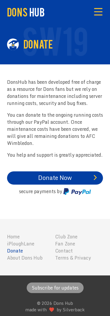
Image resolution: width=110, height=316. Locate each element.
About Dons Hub (25, 258)
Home (13, 236)
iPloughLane (20, 244)
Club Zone (66, 236)
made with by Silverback (55, 309)
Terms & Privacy (73, 258)
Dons (26, 12)
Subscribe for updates (55, 288)
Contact (64, 251)
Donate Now (55, 178)
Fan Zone (65, 244)
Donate (15, 251)
